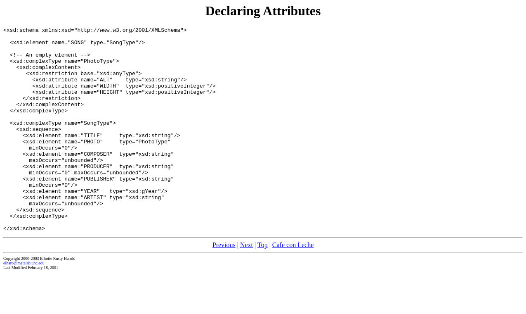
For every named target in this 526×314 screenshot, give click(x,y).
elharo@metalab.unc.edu (24, 304)
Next (246, 285)
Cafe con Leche (293, 285)
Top (262, 285)
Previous (224, 285)
